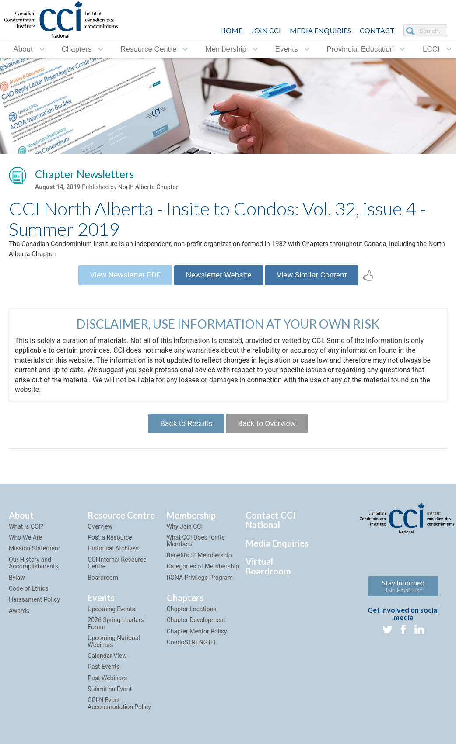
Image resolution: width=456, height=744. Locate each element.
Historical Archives (113, 556)
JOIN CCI (266, 30)
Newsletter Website (219, 279)
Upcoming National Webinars (114, 649)
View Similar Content (317, 279)
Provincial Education (360, 49)
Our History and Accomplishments (33, 571)
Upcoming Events (111, 616)
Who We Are (25, 545)
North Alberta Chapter (148, 188)
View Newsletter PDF (120, 279)
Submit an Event (110, 697)
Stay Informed (403, 594)
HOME (231, 30)
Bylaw (17, 585)
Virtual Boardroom (268, 574)
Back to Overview (269, 430)
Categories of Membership (203, 574)
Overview (100, 534)
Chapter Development (196, 628)
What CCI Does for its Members (196, 549)
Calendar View (107, 663)
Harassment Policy (34, 607)
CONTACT (377, 30)
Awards (19, 618)
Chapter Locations (192, 616)
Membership (225, 49)
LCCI (431, 49)
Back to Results (184, 430)
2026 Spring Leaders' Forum (116, 631)
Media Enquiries (320, 30)
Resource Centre (148, 49)
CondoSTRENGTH (191, 650)
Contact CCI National (270, 528)
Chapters (76, 49)
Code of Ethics (28, 596)
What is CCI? (26, 534)
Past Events (103, 674)
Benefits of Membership (199, 563)
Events (286, 49)
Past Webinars (107, 685)
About (22, 49)
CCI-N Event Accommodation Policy (119, 711)
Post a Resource (110, 545)
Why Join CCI (185, 534)
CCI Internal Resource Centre (117, 571)
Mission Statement (34, 556)
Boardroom (103, 585)
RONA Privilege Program (200, 585)
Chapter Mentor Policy (197, 639)
